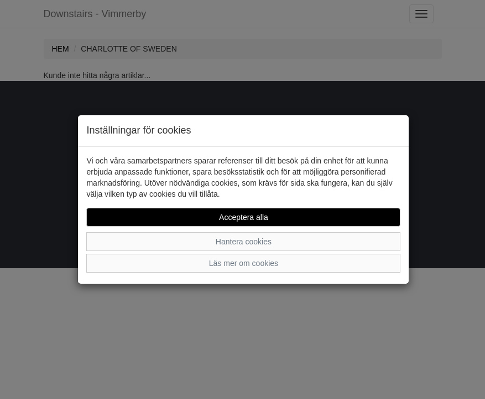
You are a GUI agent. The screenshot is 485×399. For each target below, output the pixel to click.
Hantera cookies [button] (244, 241)
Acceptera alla (243, 217)
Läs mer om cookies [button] (243, 263)
